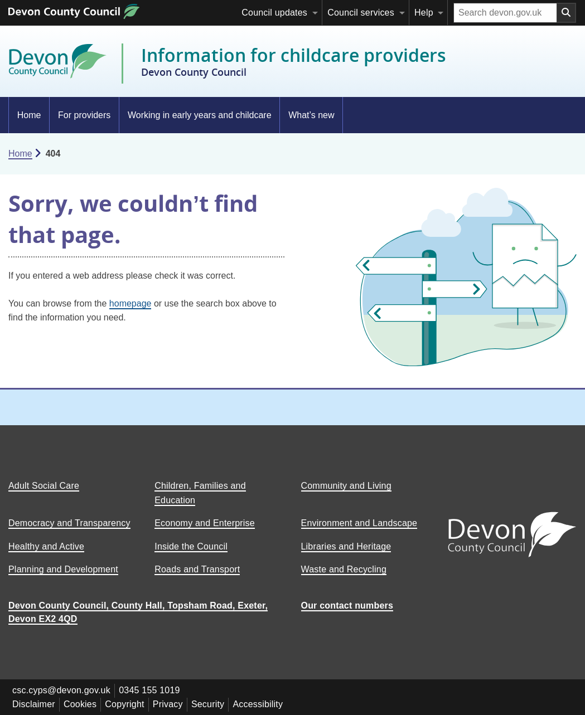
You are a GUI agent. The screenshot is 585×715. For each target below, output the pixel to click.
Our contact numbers (347, 605)
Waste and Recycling (344, 569)
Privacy (171, 703)
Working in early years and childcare (200, 115)
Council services (360, 12)
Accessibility (263, 703)
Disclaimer (34, 703)
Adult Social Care (43, 485)
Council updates (274, 12)
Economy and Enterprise (204, 523)
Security (212, 703)
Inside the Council (191, 546)
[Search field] (505, 13)
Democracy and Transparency (69, 523)
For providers (84, 115)
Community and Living (346, 485)
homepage (130, 303)
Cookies (81, 703)
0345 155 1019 (150, 690)
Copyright (127, 703)
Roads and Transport (197, 569)
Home (29, 115)
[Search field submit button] (566, 13)
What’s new (311, 115)
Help (423, 12)
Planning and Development (63, 569)
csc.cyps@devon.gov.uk (62, 690)
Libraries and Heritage (346, 546)
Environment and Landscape (359, 523)
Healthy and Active (46, 546)
